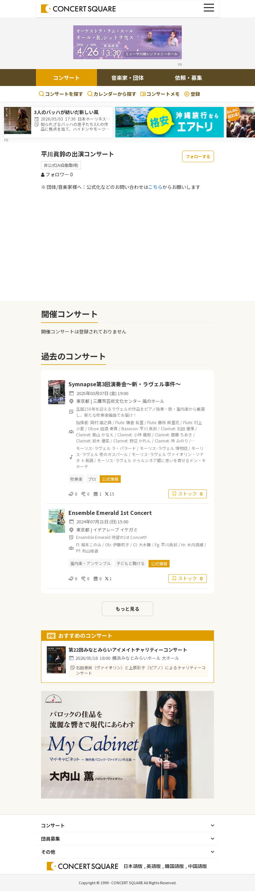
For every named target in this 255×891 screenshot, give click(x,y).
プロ (92, 479)
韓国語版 (174, 866)
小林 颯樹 (142, 434)
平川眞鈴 (169, 544)
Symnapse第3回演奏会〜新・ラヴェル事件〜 (124, 384)
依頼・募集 (188, 77)
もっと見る (127, 608)
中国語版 (197, 866)
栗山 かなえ (103, 434)
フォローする (198, 156)
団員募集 (50, 838)
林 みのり (179, 440)
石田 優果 (185, 428)
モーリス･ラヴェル (93, 448)
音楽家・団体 (127, 77)
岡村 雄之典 (101, 422)
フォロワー (57, 174)
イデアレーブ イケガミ (115, 529)
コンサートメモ (160, 93)
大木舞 (145, 544)
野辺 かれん (140, 440)
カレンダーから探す (111, 93)
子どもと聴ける (130, 563)
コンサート (66, 77)
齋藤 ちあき (181, 434)
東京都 (83, 401)
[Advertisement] (127, 245)
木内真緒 (195, 544)
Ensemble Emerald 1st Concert (110, 512)
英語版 (153, 866)
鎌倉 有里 (134, 422)
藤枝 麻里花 (168, 422)
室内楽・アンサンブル (90, 563)
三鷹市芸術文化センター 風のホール (128, 401)
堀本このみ (91, 544)
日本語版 (132, 866)
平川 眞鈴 (148, 428)
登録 (192, 93)
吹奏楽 (76, 479)
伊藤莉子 (121, 544)
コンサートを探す (61, 93)
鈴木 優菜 (101, 440)
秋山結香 (90, 550)
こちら (155, 186)
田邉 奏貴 (109, 428)
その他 (48, 851)
